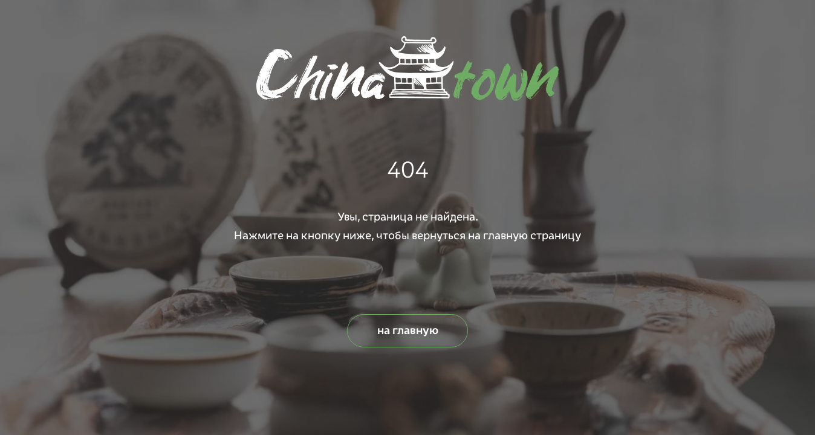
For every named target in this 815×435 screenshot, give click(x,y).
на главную (407, 330)
